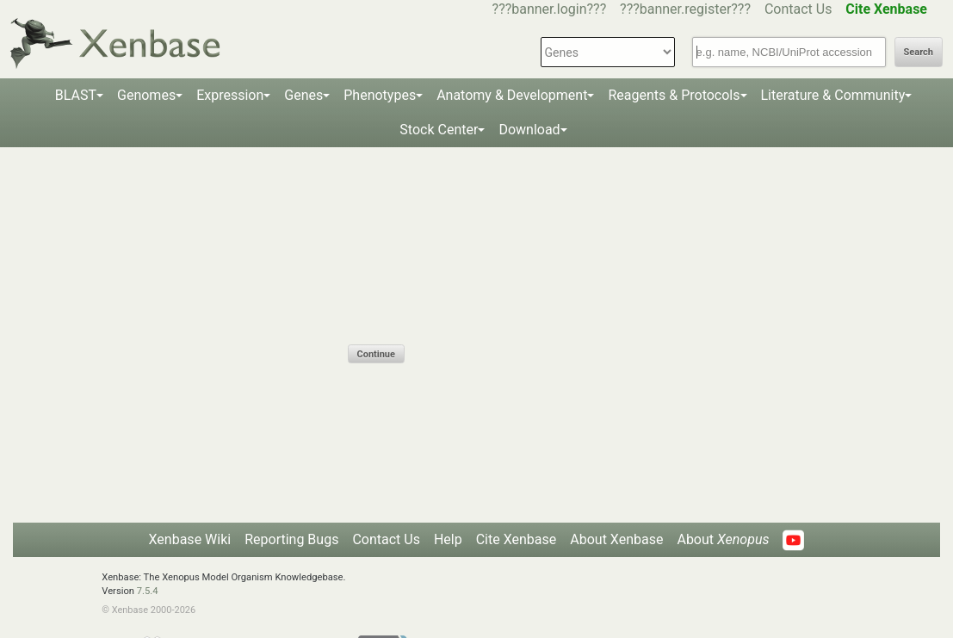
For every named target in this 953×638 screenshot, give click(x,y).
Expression (229, 95)
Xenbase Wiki (190, 539)
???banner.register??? (685, 9)
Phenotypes (379, 95)
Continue (376, 354)
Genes (303, 95)
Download (529, 129)
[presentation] (479, 310)
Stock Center (438, 129)
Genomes (146, 95)
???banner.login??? (549, 9)
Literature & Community (833, 95)
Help (448, 539)
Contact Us (798, 9)
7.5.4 (147, 591)
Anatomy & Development (511, 95)
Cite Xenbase (516, 539)
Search (918, 52)
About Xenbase (616, 539)
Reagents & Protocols (674, 95)
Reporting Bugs (291, 539)
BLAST (75, 95)
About (723, 539)
